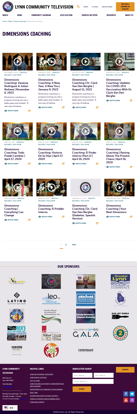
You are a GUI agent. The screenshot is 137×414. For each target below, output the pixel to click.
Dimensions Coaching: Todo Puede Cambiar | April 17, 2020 (14, 154)
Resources (111, 15)
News (19, 15)
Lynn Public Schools (38, 377)
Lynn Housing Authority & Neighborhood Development (47, 385)
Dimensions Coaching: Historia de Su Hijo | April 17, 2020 (50, 154)
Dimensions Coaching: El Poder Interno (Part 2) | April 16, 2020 (84, 154)
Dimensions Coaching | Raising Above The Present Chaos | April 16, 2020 (118, 156)
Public (10, 21)
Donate (125, 369)
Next (74, 245)
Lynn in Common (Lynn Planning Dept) (45, 399)
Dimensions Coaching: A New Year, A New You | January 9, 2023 (49, 84)
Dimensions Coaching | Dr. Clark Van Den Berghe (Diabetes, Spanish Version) (85, 212)
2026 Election (66, 15)
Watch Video (13, 111)
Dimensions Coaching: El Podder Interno (51, 209)
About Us (129, 15)
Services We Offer (89, 15)
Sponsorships (107, 7)
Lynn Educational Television (41, 374)
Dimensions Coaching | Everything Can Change (13, 210)
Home (4, 21)
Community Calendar (41, 15)
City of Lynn (35, 381)
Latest (85, 7)
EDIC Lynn (34, 392)
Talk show (17, 75)
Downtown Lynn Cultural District (44, 396)
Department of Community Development (46, 389)
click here (23, 399)
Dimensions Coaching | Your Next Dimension (116, 209)
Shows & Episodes (20, 21)
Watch (5, 15)
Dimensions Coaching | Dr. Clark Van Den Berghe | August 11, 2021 (85, 84)
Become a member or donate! (125, 6)
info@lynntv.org (7, 386)
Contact (95, 7)
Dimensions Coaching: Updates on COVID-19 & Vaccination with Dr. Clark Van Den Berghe (119, 88)
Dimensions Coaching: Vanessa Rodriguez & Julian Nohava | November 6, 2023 (16, 86)
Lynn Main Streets (37, 402)
